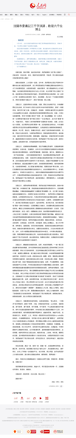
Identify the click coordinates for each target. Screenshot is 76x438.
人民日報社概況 (9, 409)
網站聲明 (53, 409)
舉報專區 (59, 14)
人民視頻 (40, 399)
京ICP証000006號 (64, 420)
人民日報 (15, 399)
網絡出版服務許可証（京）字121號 (51, 420)
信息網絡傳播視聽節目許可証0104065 (11, 420)
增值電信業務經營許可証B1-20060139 (36, 417)
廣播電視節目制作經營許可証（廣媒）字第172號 (57, 417)
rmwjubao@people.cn (58, 414)
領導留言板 (34, 399)
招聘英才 (27, 409)
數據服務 (48, 409)
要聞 (12, 19)
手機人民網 (28, 399)
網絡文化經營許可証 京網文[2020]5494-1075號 (31, 420)
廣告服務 (32, 409)
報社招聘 (22, 409)
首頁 (1, 14)
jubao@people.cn (53, 411)
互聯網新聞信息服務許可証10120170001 (16, 417)
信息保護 (63, 409)
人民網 (1, 19)
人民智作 (46, 399)
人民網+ (22, 399)
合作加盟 (37, 409)
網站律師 (58, 409)
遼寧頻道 (7, 19)
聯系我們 (68, 409)
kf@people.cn (24, 414)
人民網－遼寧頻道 (46, 34)
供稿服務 (43, 409)
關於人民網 (16, 409)
